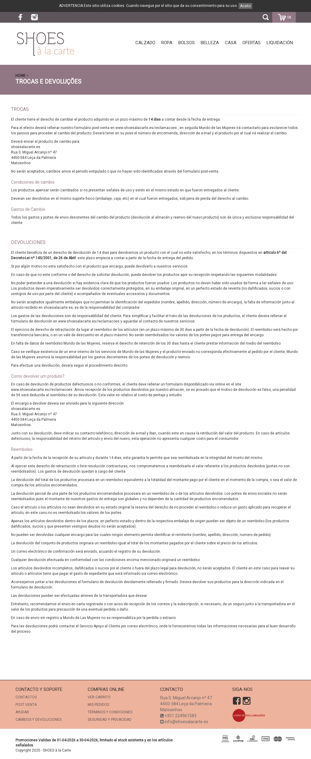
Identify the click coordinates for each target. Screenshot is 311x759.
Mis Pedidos (98, 705)
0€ (284, 17)
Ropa (166, 42)
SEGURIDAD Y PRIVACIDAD (109, 719)
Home (21, 75)
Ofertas (251, 42)
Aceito (245, 6)
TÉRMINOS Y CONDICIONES (110, 712)
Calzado (145, 42)
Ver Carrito (99, 697)
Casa (230, 42)
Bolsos (186, 42)
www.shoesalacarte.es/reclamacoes (146, 128)
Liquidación (280, 42)
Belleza (210, 42)
